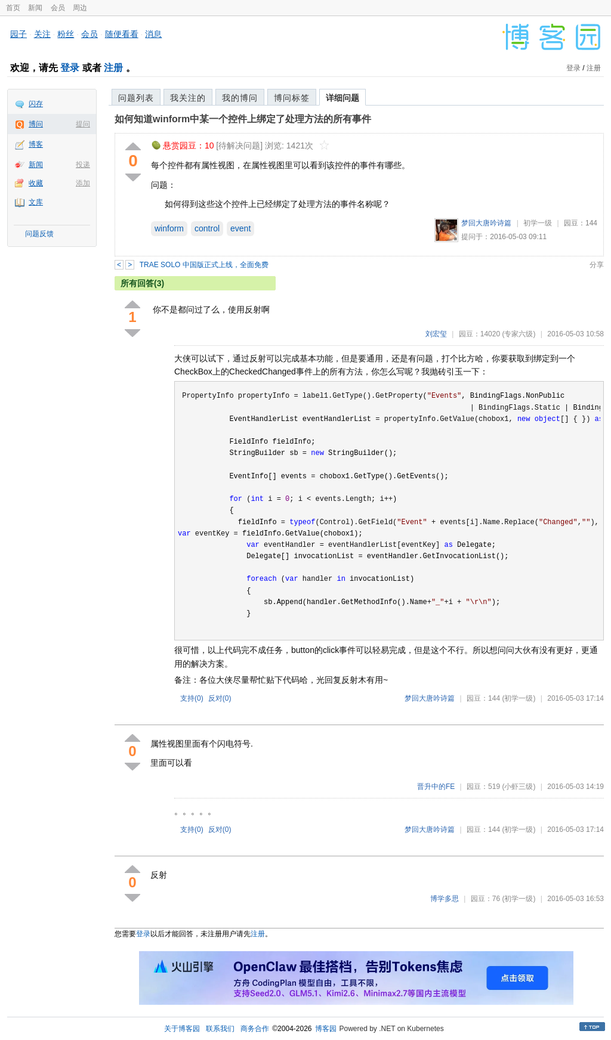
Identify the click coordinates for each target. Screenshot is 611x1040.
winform (169, 228)
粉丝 (65, 34)
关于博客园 (182, 1028)
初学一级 (537, 223)
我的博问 (240, 98)
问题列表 (136, 98)
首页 (13, 8)
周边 (80, 8)
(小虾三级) (518, 786)
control (207, 228)
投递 (83, 164)
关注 (42, 34)
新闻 (35, 8)
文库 (36, 202)
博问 (36, 124)
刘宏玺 (436, 334)
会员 (58, 8)
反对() (220, 698)
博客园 (326, 1028)
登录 (69, 68)
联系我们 (220, 1028)
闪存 (36, 104)
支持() (191, 698)
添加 (83, 183)
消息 (153, 34)
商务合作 (254, 1028)
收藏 (36, 183)
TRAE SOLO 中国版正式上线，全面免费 (204, 265)
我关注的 (188, 98)
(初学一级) (518, 698)
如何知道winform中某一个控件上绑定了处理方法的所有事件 (243, 119)
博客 (36, 144)
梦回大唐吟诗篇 (486, 223)
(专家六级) (518, 334)
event (240, 228)
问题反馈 (39, 234)
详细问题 (342, 98)
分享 (597, 265)
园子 (18, 34)
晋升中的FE (436, 786)
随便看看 (121, 34)
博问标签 (292, 98)
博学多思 (444, 898)
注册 (113, 68)
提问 (83, 124)
